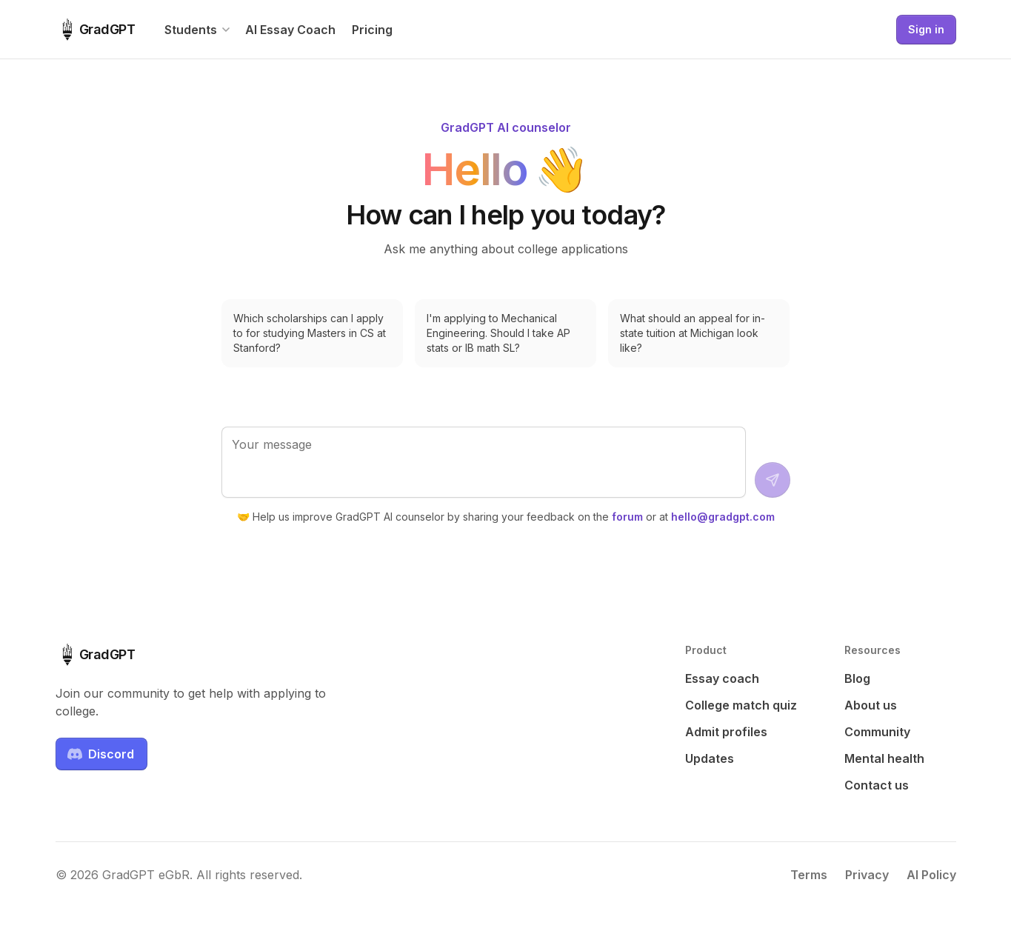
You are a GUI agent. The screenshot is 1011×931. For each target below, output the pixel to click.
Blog (857, 678)
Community (877, 731)
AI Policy (931, 874)
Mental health (884, 758)
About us (870, 705)
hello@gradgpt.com (723, 516)
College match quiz (741, 705)
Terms (808, 874)
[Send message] (772, 480)
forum (627, 516)
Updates (709, 758)
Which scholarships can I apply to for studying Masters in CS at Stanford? (309, 333)
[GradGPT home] (96, 29)
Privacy (867, 874)
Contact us (876, 785)
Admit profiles (726, 731)
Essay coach (722, 678)
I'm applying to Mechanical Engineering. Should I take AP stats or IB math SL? (498, 333)
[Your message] (483, 462)
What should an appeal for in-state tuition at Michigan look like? (692, 333)
